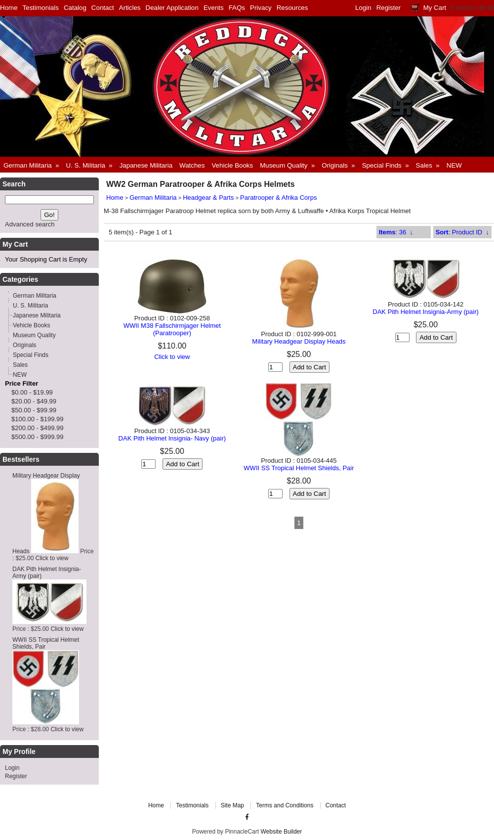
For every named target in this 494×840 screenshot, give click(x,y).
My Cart (435, 7)
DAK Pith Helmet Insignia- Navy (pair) (172, 438)
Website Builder (281, 831)
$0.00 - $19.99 (32, 392)
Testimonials (41, 7)
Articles (130, 7)
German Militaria (152, 197)
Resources (292, 7)
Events (214, 7)
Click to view (52, 558)
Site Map (232, 805)
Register (388, 7)
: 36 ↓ (396, 232)
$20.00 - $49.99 (33, 401)
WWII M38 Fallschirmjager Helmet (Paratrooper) (172, 329)
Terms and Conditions (284, 805)
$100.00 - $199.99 (37, 419)
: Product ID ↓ (462, 232)
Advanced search (29, 224)
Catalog (75, 7)
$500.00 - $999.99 (37, 437)
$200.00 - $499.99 (37, 428)
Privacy (261, 7)
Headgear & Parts (208, 197)
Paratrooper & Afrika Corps (278, 197)
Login (363, 7)
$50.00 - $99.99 (33, 410)
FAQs (237, 7)
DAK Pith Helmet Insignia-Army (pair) (425, 311)
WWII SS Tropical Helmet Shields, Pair (299, 468)
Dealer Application (172, 7)
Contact (102, 7)
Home (9, 7)
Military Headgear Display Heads (298, 341)
